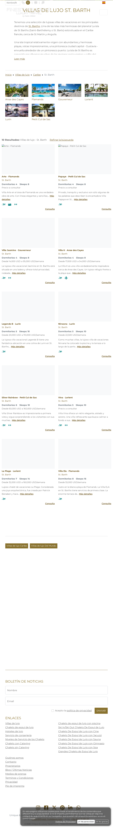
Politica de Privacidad (65, 821)
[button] (105, 2)
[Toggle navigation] (103, 12)
